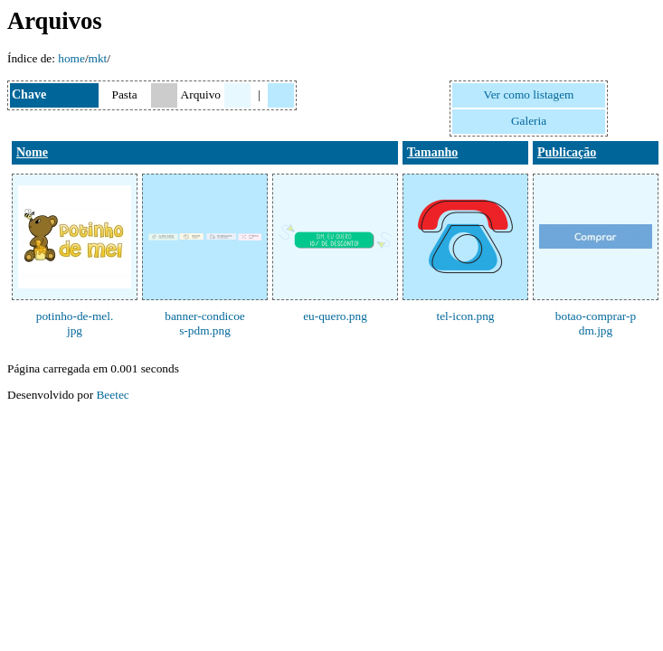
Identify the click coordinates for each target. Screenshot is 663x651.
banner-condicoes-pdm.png (205, 323)
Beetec (112, 394)
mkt (98, 58)
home (71, 58)
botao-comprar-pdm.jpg (595, 323)
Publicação (566, 152)
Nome (32, 152)
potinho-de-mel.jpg (75, 323)
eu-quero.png (335, 316)
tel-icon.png (465, 316)
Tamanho (432, 152)
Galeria (528, 120)
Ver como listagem (529, 94)
